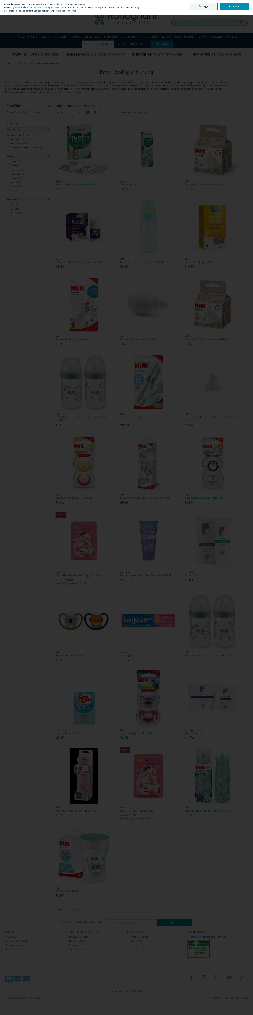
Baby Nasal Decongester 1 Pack (137, 339)
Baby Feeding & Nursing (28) (23, 135)
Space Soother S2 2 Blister (70, 655)
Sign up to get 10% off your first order (82, 922)
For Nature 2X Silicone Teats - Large (205, 184)
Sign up (174, 922)
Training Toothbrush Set (133, 417)
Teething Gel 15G (129, 655)
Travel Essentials (84, 37)
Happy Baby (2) (17, 174)
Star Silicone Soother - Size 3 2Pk (74, 497)
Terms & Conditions (138, 937)
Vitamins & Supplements (217, 37)
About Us (12, 937)
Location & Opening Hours (210, 2)
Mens (166, 37)
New (45, 37)
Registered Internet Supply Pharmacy (207, 937)
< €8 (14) (14, 205)
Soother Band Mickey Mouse (72, 339)
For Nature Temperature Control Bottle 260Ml (210, 655)
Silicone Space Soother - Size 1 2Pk (204, 497)
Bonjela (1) (15, 162)
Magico (218, 998)
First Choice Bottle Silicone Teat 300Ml (142, 262)
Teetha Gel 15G (128, 184)
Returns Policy (135, 941)
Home (192, 2)
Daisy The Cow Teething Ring (136, 810)
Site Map (72, 945)
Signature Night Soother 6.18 (136, 733)
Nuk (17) (14, 190)
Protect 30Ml (192, 575)
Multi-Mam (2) (17, 182)
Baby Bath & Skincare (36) (22, 139)
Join (16, 11)
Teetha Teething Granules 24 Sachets (76, 184)
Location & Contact (16, 941)
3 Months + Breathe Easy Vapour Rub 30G (79, 262)
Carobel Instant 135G (67, 733)
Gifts (121, 44)
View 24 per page (139, 112)
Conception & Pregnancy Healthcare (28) (28, 147)
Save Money (28, 37)
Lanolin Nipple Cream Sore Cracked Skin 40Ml (146, 575)
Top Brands (162, 44)
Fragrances (139, 44)
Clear (45, 106)
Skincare (111, 37)
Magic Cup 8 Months (67, 890)
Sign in (9, 11)
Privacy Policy (135, 945)
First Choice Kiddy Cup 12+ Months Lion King (145, 497)
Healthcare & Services (78, 941)
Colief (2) (15, 166)
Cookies (132, 949)
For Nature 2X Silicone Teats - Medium (206, 339)
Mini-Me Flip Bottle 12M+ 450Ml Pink (76, 810)
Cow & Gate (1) (17, 170)
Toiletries (149, 37)
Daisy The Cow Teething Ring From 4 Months (81, 575)
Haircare (129, 37)
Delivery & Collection (77, 937)
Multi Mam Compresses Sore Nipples (205, 733)
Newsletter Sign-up (16, 945)
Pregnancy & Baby (98, 44)
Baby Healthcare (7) (19, 143)
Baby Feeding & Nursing (32, 112)
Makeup (60, 37)
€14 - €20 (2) (16, 213)
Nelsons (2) (16, 186)
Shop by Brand (74, 949)
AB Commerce (241, 998)
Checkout (239, 12)
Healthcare (184, 37)
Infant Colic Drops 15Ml (198, 262)
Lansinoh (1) (16, 178)
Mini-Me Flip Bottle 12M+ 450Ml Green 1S (208, 810)
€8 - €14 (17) (16, 209)
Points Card (13, 949)
